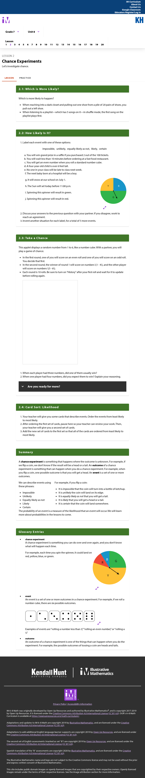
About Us (136, 4)
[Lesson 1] (6, 44)
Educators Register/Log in (128, 12)
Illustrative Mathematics (81, 722)
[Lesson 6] (28, 44)
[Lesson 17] (85, 44)
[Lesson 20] (102, 44)
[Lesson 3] (15, 44)
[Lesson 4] (19, 44)
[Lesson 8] (36, 44)
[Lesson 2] (10, 44)
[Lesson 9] (41, 44)
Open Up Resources (103, 732)
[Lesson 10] (46, 44)
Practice (25, 77)
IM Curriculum (133, 1)
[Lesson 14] (68, 44)
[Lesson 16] (80, 44)
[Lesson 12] (57, 44)
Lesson (9, 77)
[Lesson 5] (23, 44)
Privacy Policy (59, 704)
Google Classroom (131, 9)
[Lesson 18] (91, 44)
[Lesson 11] (51, 44)
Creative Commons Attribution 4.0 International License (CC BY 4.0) (86, 713)
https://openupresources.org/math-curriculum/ (55, 716)
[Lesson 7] (32, 44)
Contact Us (135, 7)
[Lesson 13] (63, 44)
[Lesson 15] (74, 44)
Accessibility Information (80, 704)
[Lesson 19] (97, 44)
